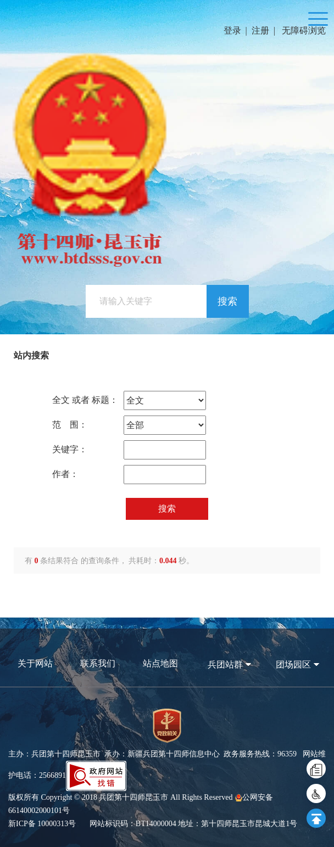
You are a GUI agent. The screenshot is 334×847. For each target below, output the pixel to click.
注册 (260, 30)
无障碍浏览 (304, 30)
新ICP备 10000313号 (42, 824)
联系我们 (97, 663)
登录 (232, 30)
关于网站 (35, 663)
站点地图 (160, 663)
